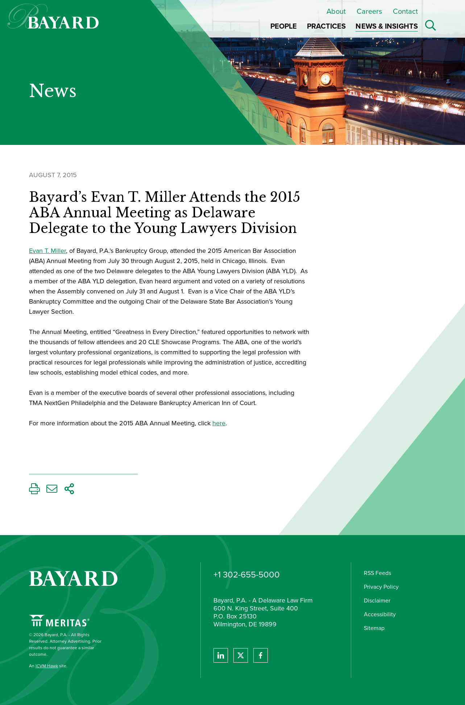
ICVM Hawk (47, 666)
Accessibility (380, 614)
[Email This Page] (51, 490)
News (52, 91)
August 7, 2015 (53, 175)
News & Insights (387, 26)
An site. (48, 666)
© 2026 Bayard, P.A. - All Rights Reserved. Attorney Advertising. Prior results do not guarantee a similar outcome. (65, 644)
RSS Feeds (377, 573)
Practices (326, 26)
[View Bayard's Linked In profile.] (220, 655)
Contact (405, 11)
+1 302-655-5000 (246, 574)
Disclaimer (377, 600)
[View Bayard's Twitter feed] (240, 655)
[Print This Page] (34, 490)
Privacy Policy (381, 587)
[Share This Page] (69, 490)
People (283, 26)
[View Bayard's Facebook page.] (260, 655)
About (336, 11)
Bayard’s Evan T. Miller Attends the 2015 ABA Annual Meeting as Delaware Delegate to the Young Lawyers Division (164, 213)
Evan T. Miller (47, 250)
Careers (369, 11)
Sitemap (374, 628)
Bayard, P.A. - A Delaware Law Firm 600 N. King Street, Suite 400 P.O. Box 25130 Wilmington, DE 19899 (263, 612)
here (218, 423)
